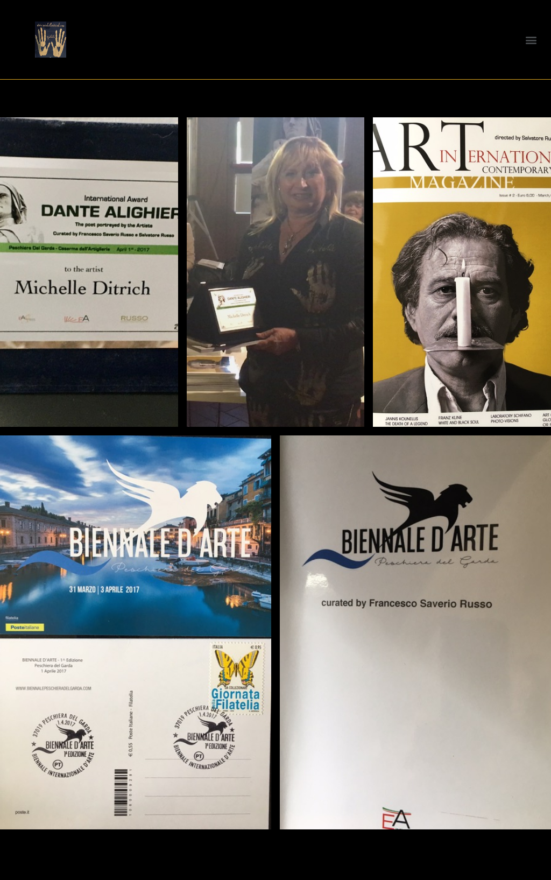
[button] (531, 39)
